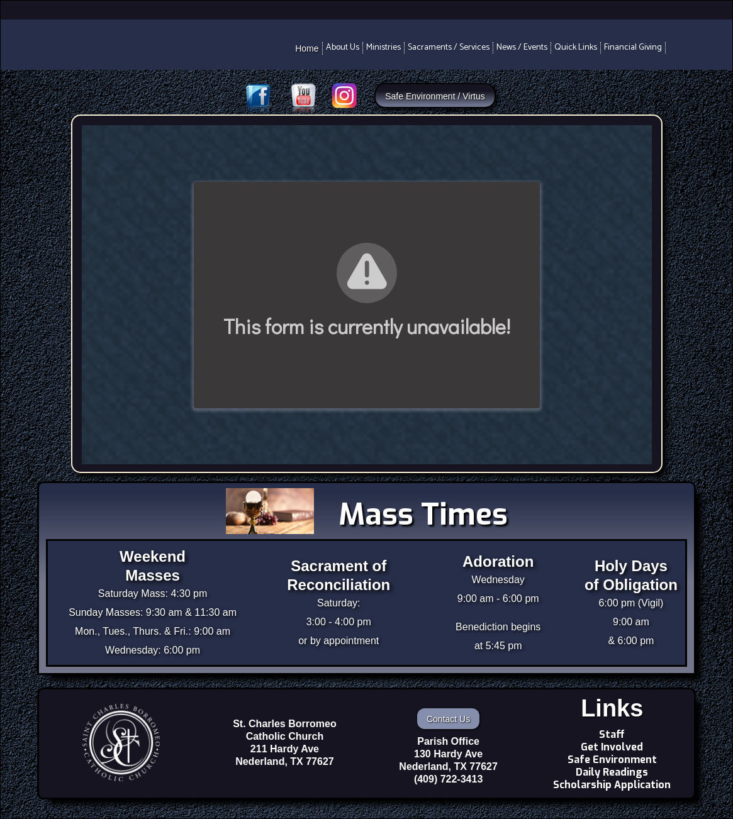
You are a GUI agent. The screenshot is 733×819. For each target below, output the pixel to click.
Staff (612, 734)
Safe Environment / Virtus (434, 96)
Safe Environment (612, 760)
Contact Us (448, 719)
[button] (343, 47)
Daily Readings (612, 772)
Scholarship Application (612, 785)
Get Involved (612, 747)
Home (306, 48)
